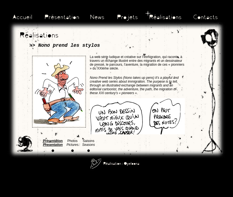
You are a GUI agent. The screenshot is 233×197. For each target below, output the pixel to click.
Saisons (88, 143)
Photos (72, 143)
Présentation (53, 143)
